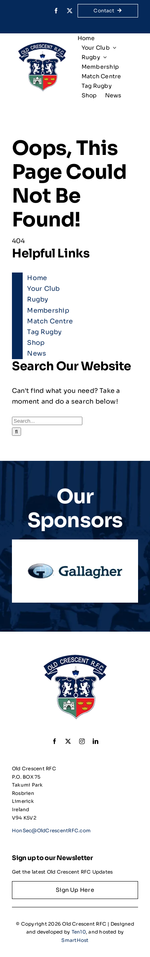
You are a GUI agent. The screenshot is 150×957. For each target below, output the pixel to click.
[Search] (16, 431)
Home (37, 278)
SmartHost (74, 940)
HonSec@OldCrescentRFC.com (51, 830)
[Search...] (47, 421)
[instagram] (82, 741)
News (36, 353)
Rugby (37, 299)
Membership (48, 310)
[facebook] (56, 11)
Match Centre (50, 321)
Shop (36, 342)
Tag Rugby (44, 332)
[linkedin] (95, 741)
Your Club (43, 288)
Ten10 (79, 932)
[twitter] (69, 11)
